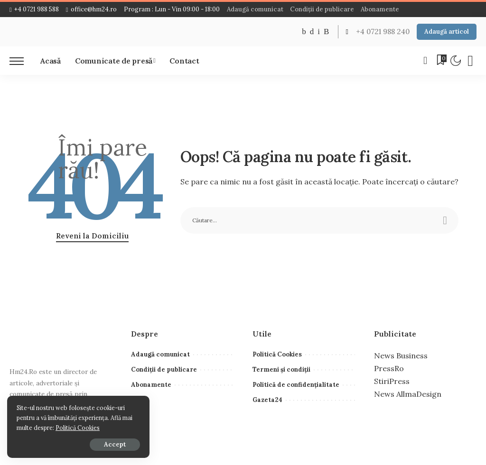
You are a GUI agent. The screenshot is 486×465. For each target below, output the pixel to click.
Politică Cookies (78, 427)
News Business (401, 355)
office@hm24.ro (91, 9)
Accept (115, 444)
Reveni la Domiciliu (92, 235)
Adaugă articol (446, 31)
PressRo (389, 368)
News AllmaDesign (407, 394)
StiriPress (392, 381)
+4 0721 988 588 (34, 9)
